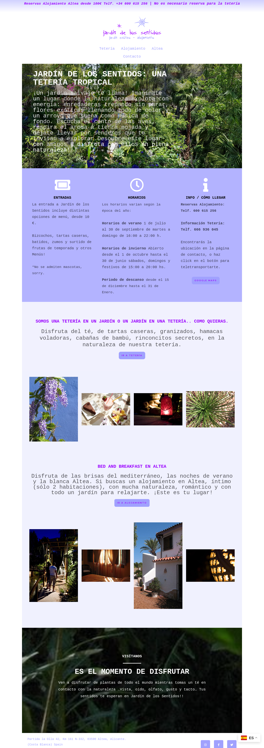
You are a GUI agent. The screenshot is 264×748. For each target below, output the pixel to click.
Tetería (97, 48)
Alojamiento (123, 48)
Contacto (165, 48)
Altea (145, 48)
